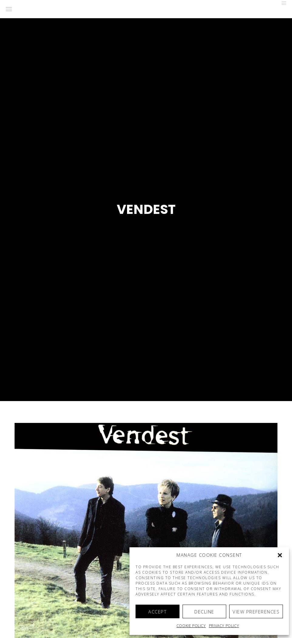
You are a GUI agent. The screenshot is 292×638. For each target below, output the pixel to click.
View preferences (256, 612)
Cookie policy (191, 625)
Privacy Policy (224, 625)
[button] (280, 555)
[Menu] (282, 3)
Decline (204, 612)
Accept (157, 612)
